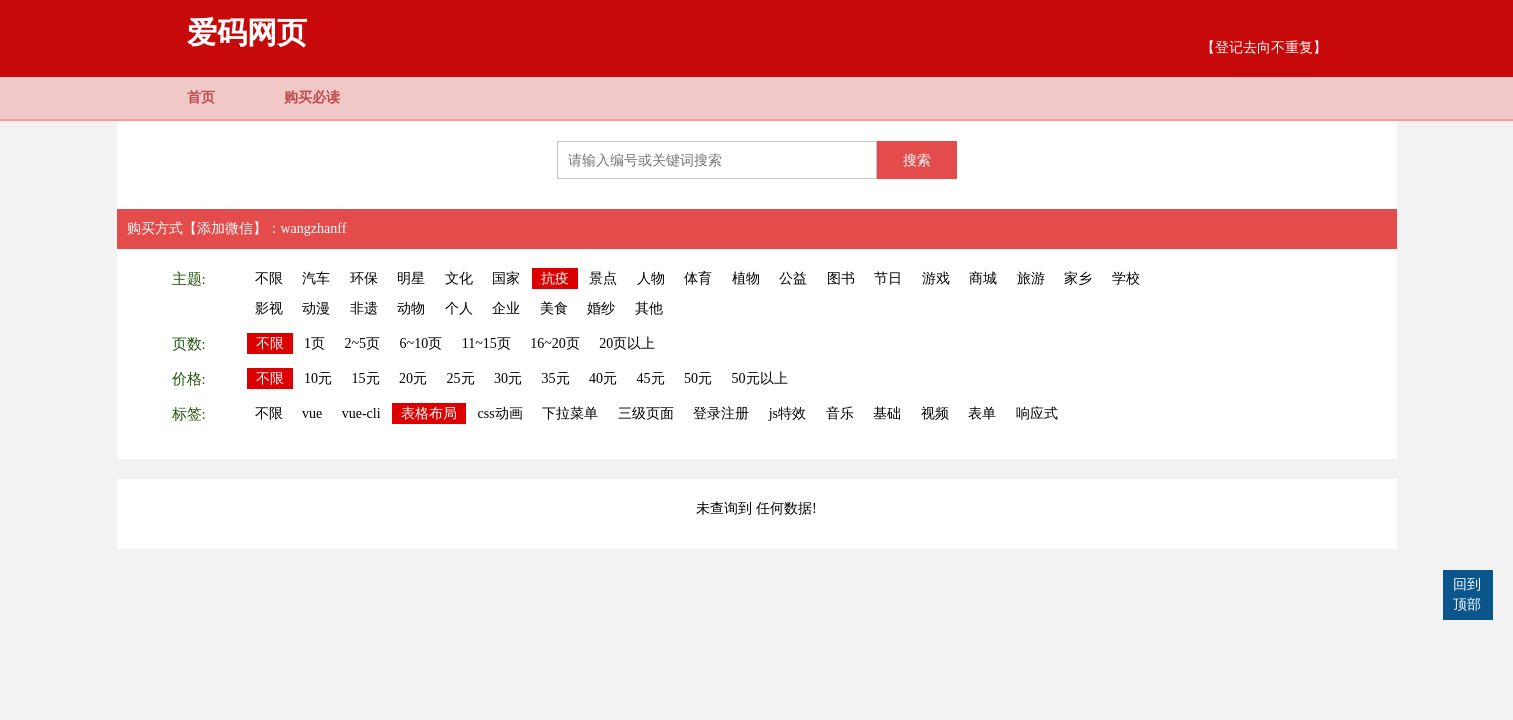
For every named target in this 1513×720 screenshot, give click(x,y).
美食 (554, 308)
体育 (698, 278)
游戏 (936, 278)
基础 (887, 413)
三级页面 (646, 413)
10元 (318, 378)
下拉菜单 (570, 413)
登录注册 (721, 413)
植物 (746, 278)
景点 (603, 278)
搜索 (917, 160)
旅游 (1031, 278)
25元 (461, 378)
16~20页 (555, 343)
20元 (413, 378)
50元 (698, 378)
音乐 (840, 413)
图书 (841, 278)
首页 (201, 97)
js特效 (787, 413)
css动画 (500, 413)
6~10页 (421, 343)
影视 (269, 308)
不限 (269, 278)
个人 (459, 308)
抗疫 (555, 278)
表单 (982, 413)
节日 (888, 278)
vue (312, 413)
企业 (506, 308)
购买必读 (312, 97)
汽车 (316, 278)
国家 (506, 278)
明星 (411, 278)
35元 (556, 378)
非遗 (364, 308)
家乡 (1078, 278)
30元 (508, 378)
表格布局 (429, 413)
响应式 (1037, 413)
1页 (314, 343)
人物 (651, 278)
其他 (649, 308)
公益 (793, 278)
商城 (983, 278)
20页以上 (627, 343)
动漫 (316, 308)
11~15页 (486, 343)
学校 (1126, 278)
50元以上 (760, 378)
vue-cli (361, 413)
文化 (459, 278)
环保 (364, 278)
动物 (411, 308)
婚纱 (601, 308)
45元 (651, 378)
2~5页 (363, 343)
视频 (935, 413)
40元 (603, 378)
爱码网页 (247, 32)
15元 (366, 378)
